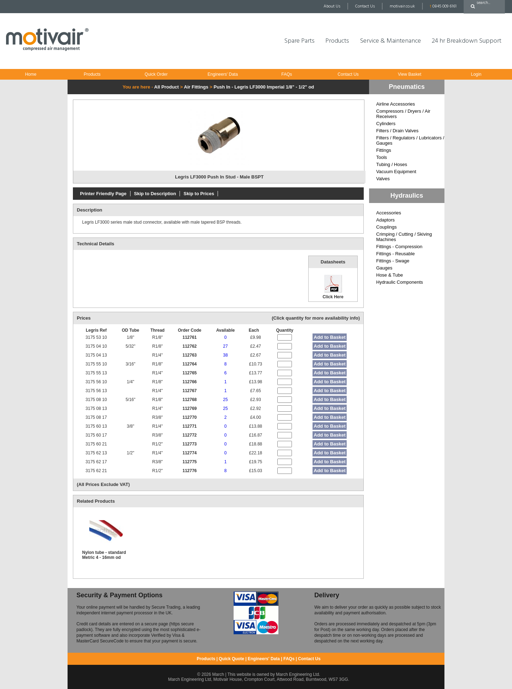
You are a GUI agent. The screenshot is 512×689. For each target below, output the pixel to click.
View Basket (409, 74)
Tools (381, 157)
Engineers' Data (223, 74)
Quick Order (156, 74)
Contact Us (365, 6)
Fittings (383, 150)
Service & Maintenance (390, 41)
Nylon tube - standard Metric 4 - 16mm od (104, 555)
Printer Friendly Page (103, 193)
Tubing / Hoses (391, 164)
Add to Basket (330, 337)
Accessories (388, 212)
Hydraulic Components (399, 282)
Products (337, 41)
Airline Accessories (395, 104)
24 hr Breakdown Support (466, 41)
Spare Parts (299, 41)
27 (225, 346)
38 (225, 355)
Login (476, 74)
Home (30, 74)
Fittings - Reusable (395, 253)
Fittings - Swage (392, 260)
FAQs (286, 74)
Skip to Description (155, 193)
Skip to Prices (198, 193)
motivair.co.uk (402, 6)
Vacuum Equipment (396, 171)
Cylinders (385, 123)
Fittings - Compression (399, 246)
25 (225, 399)
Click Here (332, 286)
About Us (332, 6)
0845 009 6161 (443, 6)
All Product (166, 87)
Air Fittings (196, 87)
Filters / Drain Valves (397, 130)
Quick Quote (231, 658)
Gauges (384, 268)
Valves (383, 178)
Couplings (386, 227)
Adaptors (385, 220)
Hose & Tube (389, 275)
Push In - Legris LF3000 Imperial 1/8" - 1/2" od (264, 87)
